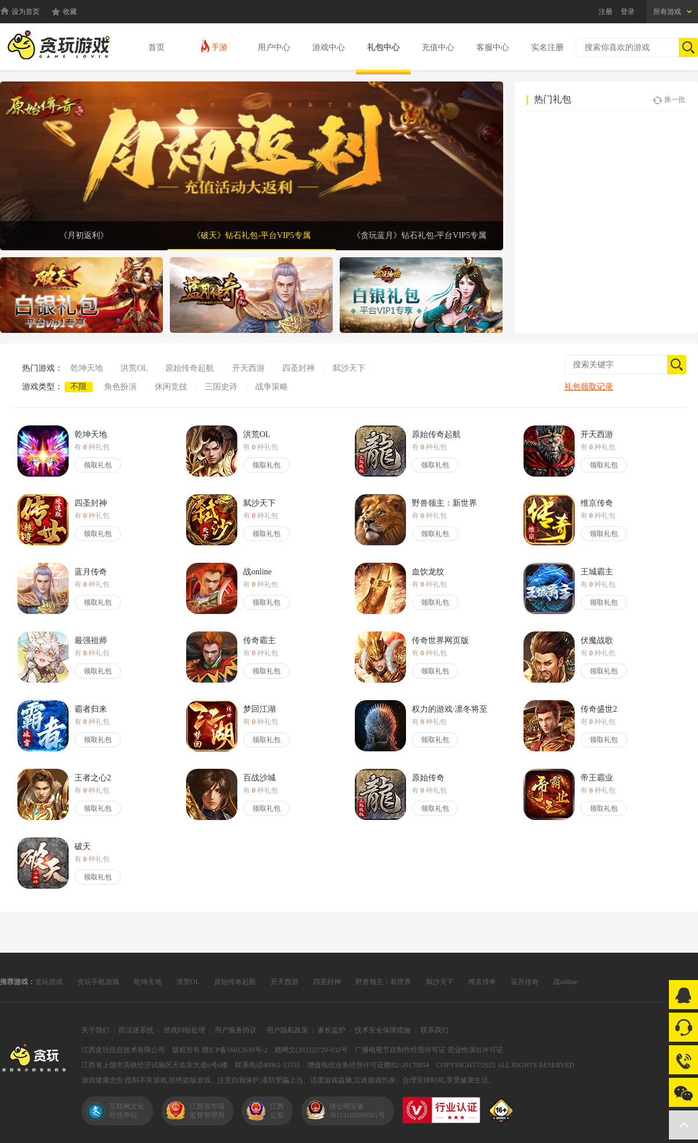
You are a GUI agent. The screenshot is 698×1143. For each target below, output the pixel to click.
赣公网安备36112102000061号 (357, 1110)
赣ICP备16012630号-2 (235, 1050)
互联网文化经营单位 (126, 1110)
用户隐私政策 (287, 1030)
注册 (605, 12)
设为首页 (26, 12)
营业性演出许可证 (475, 1050)
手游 (213, 45)
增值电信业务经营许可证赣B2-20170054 (368, 1065)
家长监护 (332, 1030)
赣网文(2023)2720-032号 (311, 1050)
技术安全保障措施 (383, 1030)
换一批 (669, 99)
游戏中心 (328, 47)
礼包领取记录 (588, 386)
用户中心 (274, 47)
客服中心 (492, 47)
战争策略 (271, 386)
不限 (78, 386)
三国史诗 (221, 386)
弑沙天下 (349, 368)
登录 (628, 12)
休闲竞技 (171, 386)
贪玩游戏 (49, 982)
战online (565, 982)
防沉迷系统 (136, 1030)
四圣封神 (298, 368)
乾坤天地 (86, 368)
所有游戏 (667, 12)
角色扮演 (120, 386)
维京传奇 (482, 982)
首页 (156, 47)
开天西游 (248, 368)
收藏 (70, 12)
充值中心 (438, 47)
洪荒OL (134, 368)
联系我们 (434, 1030)
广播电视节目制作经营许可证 (400, 1050)
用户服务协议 (236, 1030)
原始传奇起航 (189, 368)
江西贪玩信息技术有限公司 (123, 1050)
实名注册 (547, 47)
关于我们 (95, 1030)
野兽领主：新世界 (383, 982)
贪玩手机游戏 (98, 982)
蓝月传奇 (525, 982)
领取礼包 (98, 465)
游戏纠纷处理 (184, 1030)
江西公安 (277, 1110)
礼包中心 (383, 47)
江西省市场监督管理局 (207, 1110)
